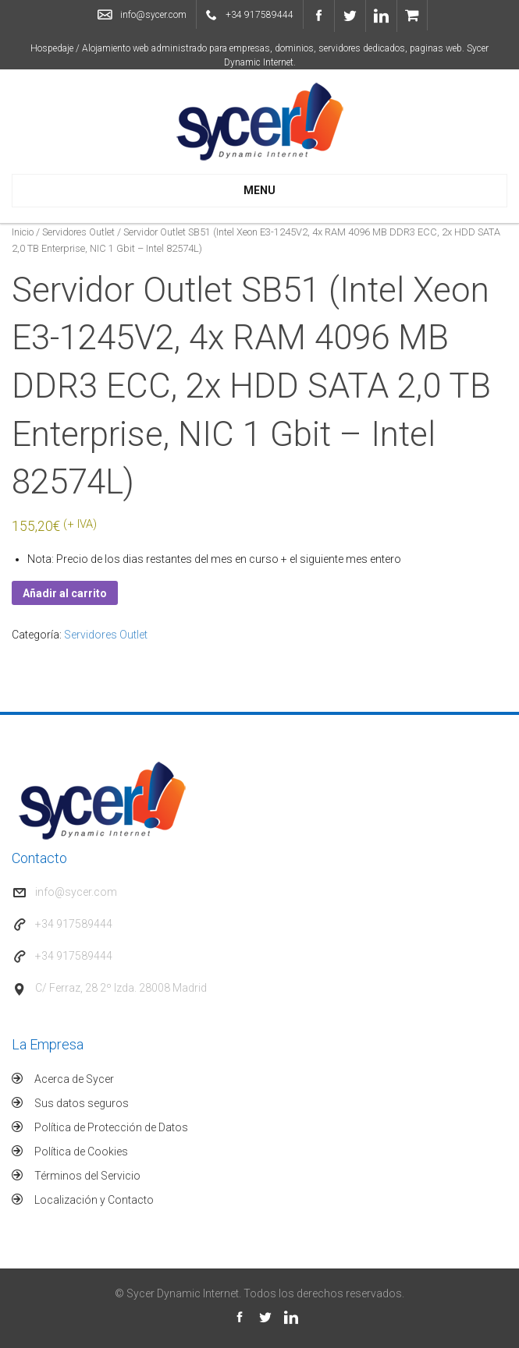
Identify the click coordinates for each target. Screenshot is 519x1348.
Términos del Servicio (87, 1175)
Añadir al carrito (65, 593)
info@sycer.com (153, 14)
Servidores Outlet (78, 232)
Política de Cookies (81, 1151)
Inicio (23, 232)
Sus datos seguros (81, 1103)
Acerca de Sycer (74, 1079)
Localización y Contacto (94, 1200)
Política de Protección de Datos (111, 1127)
